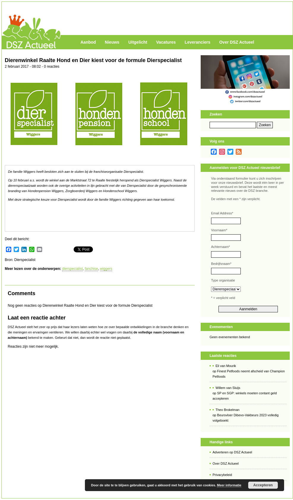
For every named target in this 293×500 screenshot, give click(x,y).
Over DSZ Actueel (236, 42)
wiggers (106, 269)
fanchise (91, 269)
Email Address (222, 213)
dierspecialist (72, 269)
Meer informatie (229, 485)
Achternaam (220, 247)
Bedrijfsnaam (221, 263)
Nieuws (112, 42)
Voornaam (219, 230)
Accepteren (263, 485)
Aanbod (88, 42)
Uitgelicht (137, 42)
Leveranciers (197, 42)
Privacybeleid (222, 475)
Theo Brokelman (228, 410)
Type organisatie (223, 280)
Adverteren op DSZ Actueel (232, 452)
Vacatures (166, 42)
